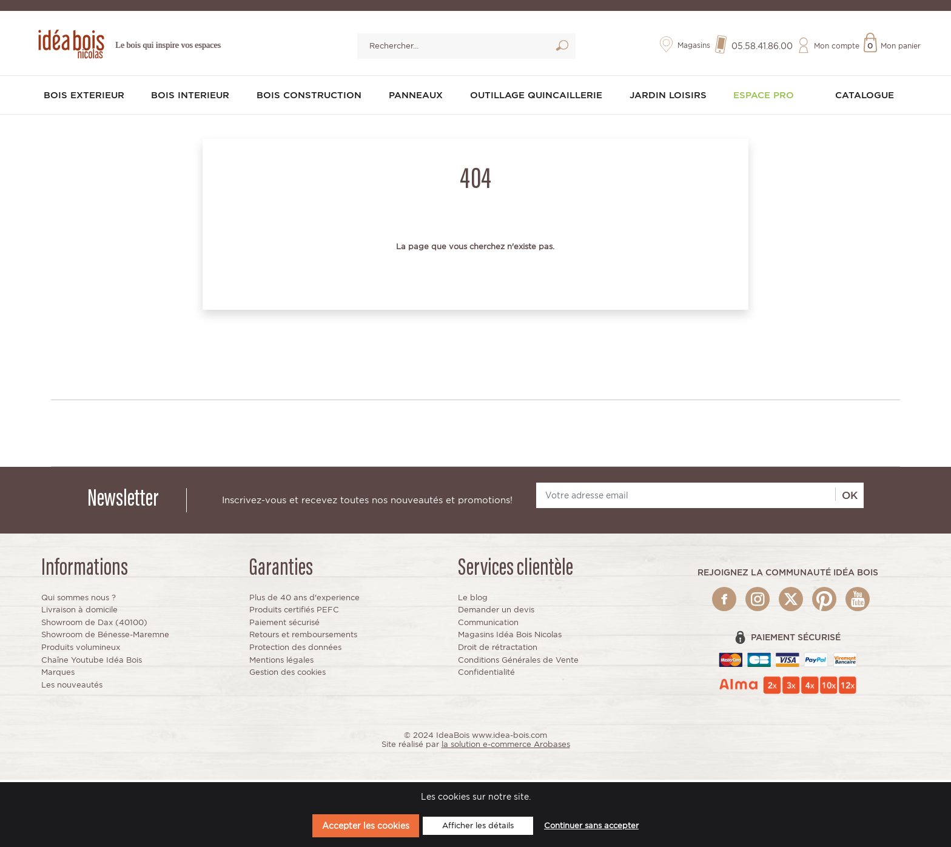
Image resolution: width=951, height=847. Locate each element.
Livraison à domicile (79, 612)
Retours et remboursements (303, 637)
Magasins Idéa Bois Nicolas (510, 637)
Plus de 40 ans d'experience (304, 599)
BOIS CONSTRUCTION (310, 99)
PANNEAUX (416, 99)
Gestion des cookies (287, 675)
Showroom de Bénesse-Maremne (105, 637)
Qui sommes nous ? (78, 599)
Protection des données (295, 650)
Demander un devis (496, 612)
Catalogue (864, 99)
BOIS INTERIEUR (192, 99)
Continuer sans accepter (591, 825)
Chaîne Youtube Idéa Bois (91, 662)
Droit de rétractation (497, 650)
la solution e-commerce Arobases (506, 747)
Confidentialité (486, 675)
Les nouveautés (71, 687)
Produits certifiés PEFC (294, 612)
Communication (488, 624)
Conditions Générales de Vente (518, 662)
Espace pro (766, 99)
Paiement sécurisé (284, 624)
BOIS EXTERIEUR (86, 99)
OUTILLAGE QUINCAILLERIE (538, 99)
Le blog (473, 599)
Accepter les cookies (365, 825)
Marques (58, 675)
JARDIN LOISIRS (672, 99)
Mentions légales (281, 662)
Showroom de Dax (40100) (94, 624)
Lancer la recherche (562, 50)
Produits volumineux (80, 650)
